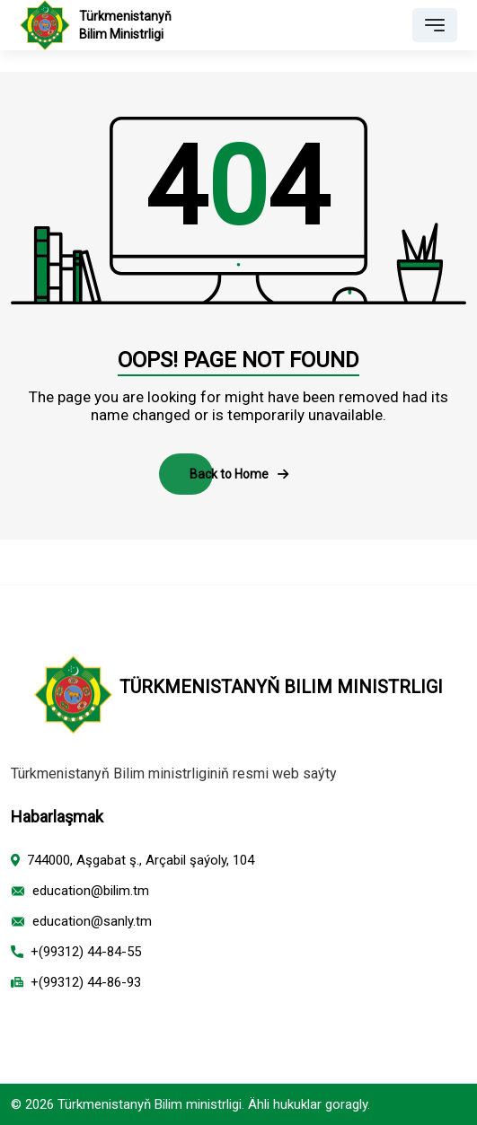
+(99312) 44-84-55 (86, 952)
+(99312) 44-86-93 (86, 982)
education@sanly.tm (92, 921)
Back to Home (239, 474)
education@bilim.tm (90, 891)
